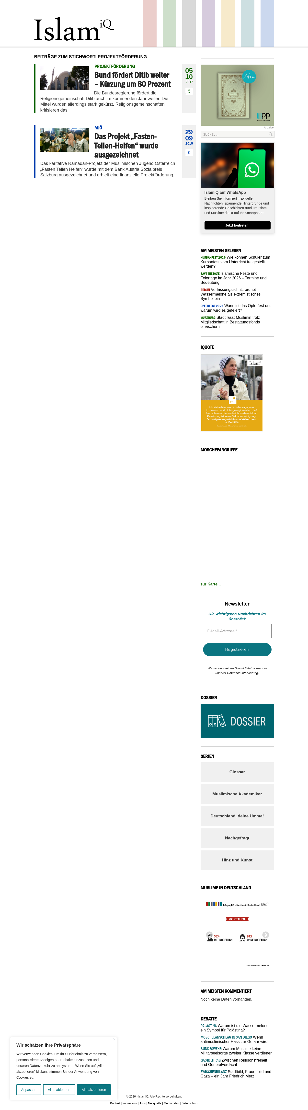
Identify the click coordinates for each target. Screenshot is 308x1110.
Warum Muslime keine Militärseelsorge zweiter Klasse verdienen (237, 1051)
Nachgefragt (237, 838)
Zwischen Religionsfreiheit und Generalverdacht (234, 1062)
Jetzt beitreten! (237, 225)
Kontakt (115, 1103)
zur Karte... (211, 584)
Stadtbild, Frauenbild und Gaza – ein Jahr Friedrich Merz (236, 1074)
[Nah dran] (114, 1039)
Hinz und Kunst (237, 860)
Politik (150, 23)
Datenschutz (190, 1103)
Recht (228, 23)
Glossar (237, 772)
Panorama (267, 23)
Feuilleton (208, 23)
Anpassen (28, 1090)
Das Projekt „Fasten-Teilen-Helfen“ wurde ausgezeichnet (126, 145)
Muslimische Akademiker (237, 794)
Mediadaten (171, 1103)
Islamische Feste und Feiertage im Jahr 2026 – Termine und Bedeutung (234, 278)
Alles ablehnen (59, 1090)
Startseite (189, 23)
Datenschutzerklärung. (243, 673)
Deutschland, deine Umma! (237, 816)
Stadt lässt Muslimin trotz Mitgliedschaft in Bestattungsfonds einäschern (230, 322)
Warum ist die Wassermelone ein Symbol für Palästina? (235, 1028)
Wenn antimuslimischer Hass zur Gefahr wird (234, 1039)
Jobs (142, 1103)
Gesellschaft (169, 23)
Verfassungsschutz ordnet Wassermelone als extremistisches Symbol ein (231, 294)
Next (264, 933)
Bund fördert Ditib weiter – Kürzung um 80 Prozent (132, 79)
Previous (207, 933)
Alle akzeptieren (94, 1090)
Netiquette (154, 1103)
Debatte (247, 23)
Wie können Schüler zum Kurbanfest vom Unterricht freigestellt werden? (235, 261)
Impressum (130, 1103)
